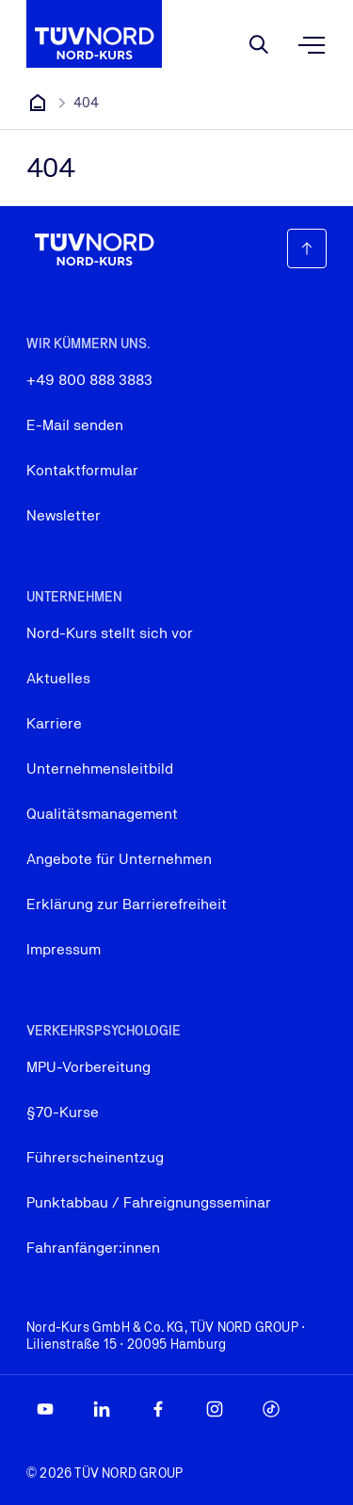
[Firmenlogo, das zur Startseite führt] (94, 34)
